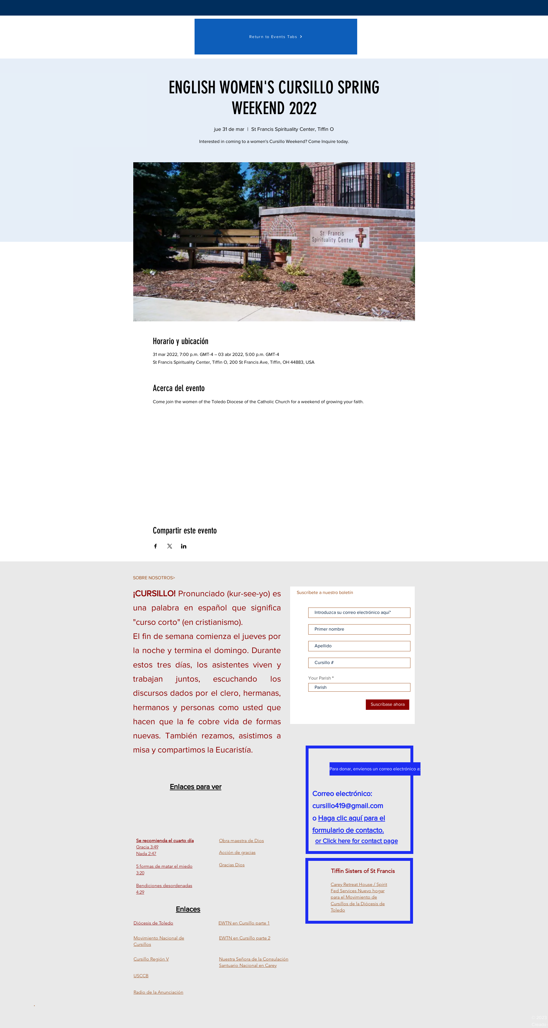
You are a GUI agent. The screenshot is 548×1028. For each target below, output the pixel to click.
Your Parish (319, 678)
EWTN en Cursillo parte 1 (244, 923)
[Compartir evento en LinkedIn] (184, 546)
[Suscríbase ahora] (387, 704)
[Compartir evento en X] (169, 546)
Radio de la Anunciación (158, 992)
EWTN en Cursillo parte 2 (244, 938)
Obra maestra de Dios (241, 840)
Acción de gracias (237, 852)
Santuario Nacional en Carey (248, 965)
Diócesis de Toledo (153, 923)
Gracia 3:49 (147, 847)
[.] (34, 1005)
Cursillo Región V (151, 959)
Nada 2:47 (146, 853)
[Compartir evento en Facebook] (155, 546)
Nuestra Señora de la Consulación (253, 959)
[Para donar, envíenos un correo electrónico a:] (375, 769)
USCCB (141, 975)
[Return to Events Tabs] (276, 36)
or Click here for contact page (356, 841)
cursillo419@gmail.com (347, 805)
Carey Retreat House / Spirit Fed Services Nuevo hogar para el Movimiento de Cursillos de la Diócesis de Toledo (359, 897)
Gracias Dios (232, 864)
